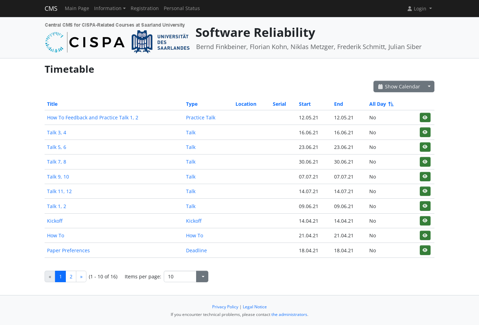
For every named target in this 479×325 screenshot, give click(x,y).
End (338, 104)
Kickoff (54, 220)
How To (55, 235)
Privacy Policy (225, 307)
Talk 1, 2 (56, 206)
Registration (145, 8)
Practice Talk (200, 117)
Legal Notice (255, 307)
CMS (51, 8)
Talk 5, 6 (56, 147)
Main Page (77, 8)
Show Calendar (398, 86)
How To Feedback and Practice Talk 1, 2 (92, 117)
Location (245, 104)
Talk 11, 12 (59, 191)
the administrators (289, 314)
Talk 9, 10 (58, 176)
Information (108, 8)
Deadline (196, 250)
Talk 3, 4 (56, 132)
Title (52, 104)
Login (417, 8)
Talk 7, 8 (56, 161)
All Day (381, 104)
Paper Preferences (68, 250)
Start (305, 104)
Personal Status (182, 8)
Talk (190, 132)
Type (192, 104)
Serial (279, 104)
